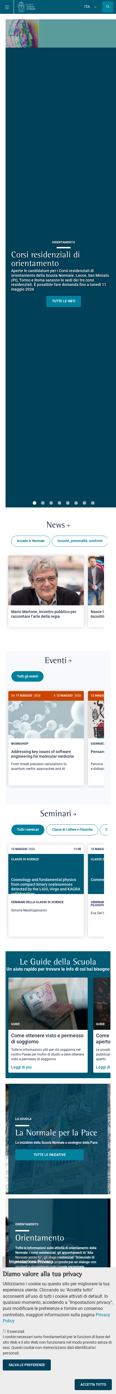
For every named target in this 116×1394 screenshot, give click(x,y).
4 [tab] (59, 503)
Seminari (58, 812)
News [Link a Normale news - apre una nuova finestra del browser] (58, 526)
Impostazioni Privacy (31, 1261)
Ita (87, 6)
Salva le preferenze (27, 1365)
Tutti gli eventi (27, 676)
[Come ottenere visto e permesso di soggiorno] (48, 1022)
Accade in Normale (30, 541)
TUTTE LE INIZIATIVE (50, 1153)
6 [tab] (76, 503)
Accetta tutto (93, 1385)
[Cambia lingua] (94, 6)
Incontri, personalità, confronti (79, 541)
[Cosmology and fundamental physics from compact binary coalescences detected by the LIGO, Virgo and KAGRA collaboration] (46, 886)
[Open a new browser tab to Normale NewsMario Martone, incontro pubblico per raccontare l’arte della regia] (46, 591)
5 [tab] (67, 503)
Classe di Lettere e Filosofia (72, 827)
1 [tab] (34, 503)
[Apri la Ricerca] (107, 6)
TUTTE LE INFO (63, 301)
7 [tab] (84, 503)
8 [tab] (92, 503)
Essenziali (15, 1331)
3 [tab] (51, 503)
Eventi (58, 661)
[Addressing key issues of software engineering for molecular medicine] (46, 734)
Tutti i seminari (28, 827)
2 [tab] (43, 503)
